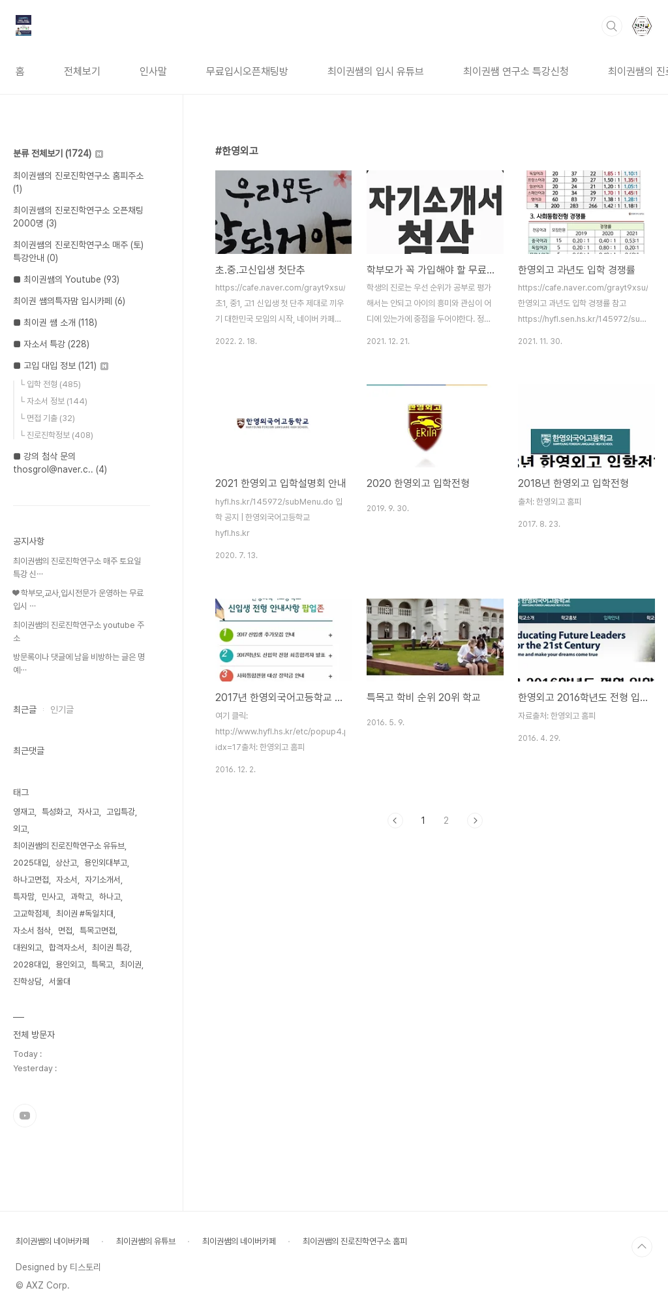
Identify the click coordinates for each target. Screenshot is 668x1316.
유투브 (25, 1115)
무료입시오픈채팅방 (247, 71)
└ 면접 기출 (47, 418)
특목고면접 (97, 930)
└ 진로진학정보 (56, 435)
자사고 (88, 812)
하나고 (110, 896)
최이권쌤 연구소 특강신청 (516, 71)
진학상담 (27, 981)
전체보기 (82, 71)
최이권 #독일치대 (85, 913)
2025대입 (30, 863)
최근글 (25, 709)
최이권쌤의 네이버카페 (52, 1241)
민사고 (52, 896)
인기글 (62, 709)
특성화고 (56, 812)
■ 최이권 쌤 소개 (55, 322)
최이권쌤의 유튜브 (145, 1241)
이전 (395, 820)
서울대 (59, 981)
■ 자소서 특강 (51, 344)
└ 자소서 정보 (53, 401)
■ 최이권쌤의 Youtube (66, 279)
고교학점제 (31, 913)
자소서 (67, 880)
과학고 (81, 896)
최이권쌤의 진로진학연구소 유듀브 (69, 846)
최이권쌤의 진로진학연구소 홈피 (355, 1241)
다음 (475, 820)
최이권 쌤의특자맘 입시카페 (69, 301)
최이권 (131, 964)
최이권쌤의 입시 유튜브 (375, 71)
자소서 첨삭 (32, 930)
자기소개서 (103, 880)
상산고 (66, 863)
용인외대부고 (105, 863)
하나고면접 (31, 880)
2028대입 (30, 964)
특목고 (102, 964)
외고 (20, 829)
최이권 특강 (111, 947)
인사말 (153, 71)
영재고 (24, 812)
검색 (612, 26)
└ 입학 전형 (50, 384)
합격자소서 (67, 947)
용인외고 (69, 964)
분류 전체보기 (58, 153)
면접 (65, 930)
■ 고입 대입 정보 (60, 365)
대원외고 (27, 947)
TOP (641, 1246)
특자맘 (24, 896)
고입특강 (120, 812)
